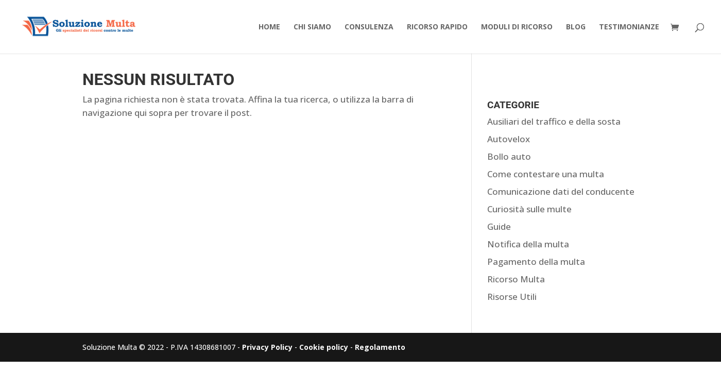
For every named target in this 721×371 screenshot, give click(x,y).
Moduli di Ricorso (517, 27)
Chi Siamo (312, 27)
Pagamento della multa (536, 261)
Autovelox (508, 139)
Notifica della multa (528, 244)
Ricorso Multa (516, 279)
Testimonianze (629, 27)
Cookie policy (323, 347)
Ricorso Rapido (437, 27)
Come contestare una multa (545, 174)
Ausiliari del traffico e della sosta (554, 121)
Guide (499, 226)
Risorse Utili (512, 296)
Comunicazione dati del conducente (560, 191)
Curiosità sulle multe (529, 209)
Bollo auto (509, 156)
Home (269, 27)
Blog (576, 27)
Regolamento (380, 347)
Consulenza (369, 27)
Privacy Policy (267, 347)
